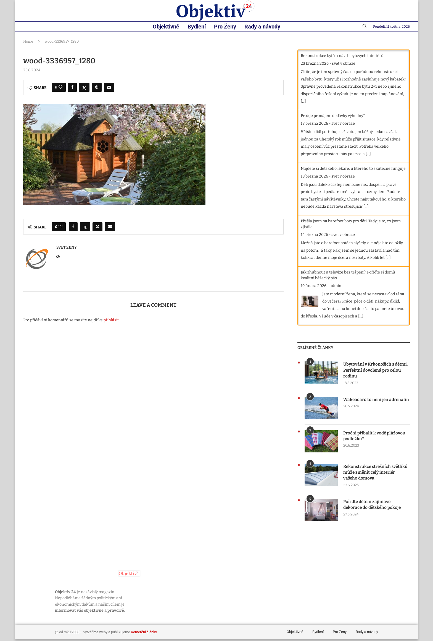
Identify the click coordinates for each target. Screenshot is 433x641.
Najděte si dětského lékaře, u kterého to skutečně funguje (353, 168)
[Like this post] (60, 87)
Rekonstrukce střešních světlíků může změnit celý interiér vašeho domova (370, 473)
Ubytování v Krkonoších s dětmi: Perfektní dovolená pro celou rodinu (374, 370)
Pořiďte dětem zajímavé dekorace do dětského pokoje (373, 506)
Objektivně (166, 26)
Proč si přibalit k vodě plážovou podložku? (375, 436)
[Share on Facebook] (72, 87)
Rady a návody (262, 26)
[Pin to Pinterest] (97, 87)
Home (28, 41)
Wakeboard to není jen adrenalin (366, 403)
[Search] (364, 26)
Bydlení (197, 26)
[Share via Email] (109, 87)
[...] (303, 101)
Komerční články (144, 634)
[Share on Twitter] (84, 87)
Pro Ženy (225, 26)
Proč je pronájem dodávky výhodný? (333, 115)
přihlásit (111, 320)
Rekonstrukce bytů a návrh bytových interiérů (342, 55)
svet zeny (66, 247)
